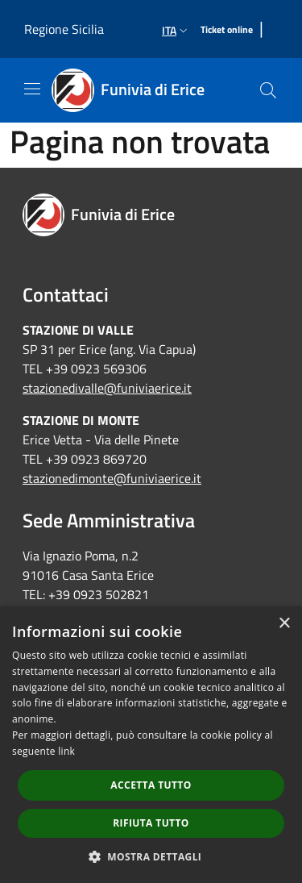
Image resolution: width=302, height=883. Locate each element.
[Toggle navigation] (32, 88)
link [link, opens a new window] (66, 751)
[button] (151, 856)
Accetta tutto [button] (150, 785)
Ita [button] (176, 30)
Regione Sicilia (64, 29)
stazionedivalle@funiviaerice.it (107, 388)
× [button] (284, 624)
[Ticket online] (227, 30)
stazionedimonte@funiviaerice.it (112, 478)
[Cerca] (268, 90)
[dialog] (151, 744)
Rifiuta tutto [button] (151, 823)
